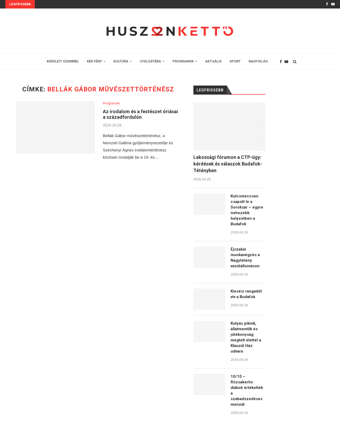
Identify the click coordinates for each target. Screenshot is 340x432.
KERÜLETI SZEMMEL (63, 61)
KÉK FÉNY (94, 61)
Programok (111, 103)
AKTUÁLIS (213, 61)
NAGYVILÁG (258, 61)
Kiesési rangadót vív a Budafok (246, 294)
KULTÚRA (120, 61)
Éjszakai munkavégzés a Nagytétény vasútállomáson (245, 257)
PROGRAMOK (183, 61)
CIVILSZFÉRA (150, 61)
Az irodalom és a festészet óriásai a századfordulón (140, 114)
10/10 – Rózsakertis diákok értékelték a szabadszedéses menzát (247, 390)
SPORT (235, 61)
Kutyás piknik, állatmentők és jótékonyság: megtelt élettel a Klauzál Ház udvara (246, 337)
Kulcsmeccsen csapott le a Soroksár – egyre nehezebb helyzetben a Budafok (247, 210)
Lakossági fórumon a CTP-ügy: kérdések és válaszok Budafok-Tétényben (227, 163)
